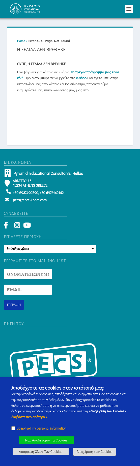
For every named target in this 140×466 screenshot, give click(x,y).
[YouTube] (26, 226)
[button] (129, 9)
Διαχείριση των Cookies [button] (95, 451)
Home (21, 41)
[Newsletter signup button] (14, 305)
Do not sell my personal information (41, 428)
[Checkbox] (13, 428)
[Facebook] (8, 226)
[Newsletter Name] (28, 274)
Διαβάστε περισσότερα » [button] (29, 417)
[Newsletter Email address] (28, 290)
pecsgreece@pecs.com (30, 200)
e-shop (81, 77)
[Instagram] (17, 226)
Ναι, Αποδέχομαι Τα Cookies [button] (46, 440)
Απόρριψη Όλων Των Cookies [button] (40, 451)
